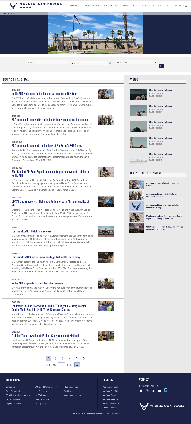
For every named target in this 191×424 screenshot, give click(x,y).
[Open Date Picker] (110, 63)
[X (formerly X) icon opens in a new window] (153, 391)
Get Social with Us (148, 386)
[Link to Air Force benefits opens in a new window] (110, 391)
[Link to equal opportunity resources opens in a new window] (13, 391)
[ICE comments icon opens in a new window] (165, 390)
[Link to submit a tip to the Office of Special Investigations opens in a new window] (40, 403)
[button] (4, 6)
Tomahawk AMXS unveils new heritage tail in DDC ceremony (46, 257)
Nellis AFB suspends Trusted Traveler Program (38, 283)
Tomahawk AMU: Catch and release (31, 231)
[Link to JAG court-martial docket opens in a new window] (46, 387)
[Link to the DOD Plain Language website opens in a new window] (71, 387)
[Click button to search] (161, 66)
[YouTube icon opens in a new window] (159, 391)
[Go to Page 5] (76, 358)
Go (77, 364)
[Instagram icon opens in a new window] (147, 391)
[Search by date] (88, 63)
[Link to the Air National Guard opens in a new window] (111, 403)
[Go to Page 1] (48, 358)
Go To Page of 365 (59, 365)
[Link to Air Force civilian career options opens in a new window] (109, 408)
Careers (108, 380)
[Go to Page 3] (62, 358)
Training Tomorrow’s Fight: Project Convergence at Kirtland (45, 335)
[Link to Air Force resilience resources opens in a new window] (68, 391)
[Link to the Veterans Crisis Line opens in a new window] (72, 395)
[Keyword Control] (48, 62)
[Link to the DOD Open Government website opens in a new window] (42, 399)
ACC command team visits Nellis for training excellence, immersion (50, 119)
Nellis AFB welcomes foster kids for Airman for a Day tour (44, 93)
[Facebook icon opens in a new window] (141, 391)
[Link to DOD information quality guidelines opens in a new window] (13, 399)
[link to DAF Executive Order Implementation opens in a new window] (101, 6)
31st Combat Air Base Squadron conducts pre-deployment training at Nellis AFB (51, 173)
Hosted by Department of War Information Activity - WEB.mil (95, 413)
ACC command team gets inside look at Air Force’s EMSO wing (47, 145)
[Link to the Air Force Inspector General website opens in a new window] (13, 403)
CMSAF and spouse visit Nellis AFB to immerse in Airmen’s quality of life (50, 203)
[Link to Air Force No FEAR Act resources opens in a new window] (40, 395)
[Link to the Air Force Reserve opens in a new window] (110, 399)
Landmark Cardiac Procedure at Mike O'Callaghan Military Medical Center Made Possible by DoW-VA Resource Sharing (49, 307)
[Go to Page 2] (55, 358)
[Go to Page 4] (69, 358)
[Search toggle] (186, 6)
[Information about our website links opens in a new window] (41, 391)
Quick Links (12, 380)
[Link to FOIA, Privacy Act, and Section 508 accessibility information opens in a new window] (17, 395)
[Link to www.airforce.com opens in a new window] (110, 387)
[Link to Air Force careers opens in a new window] (110, 395)
